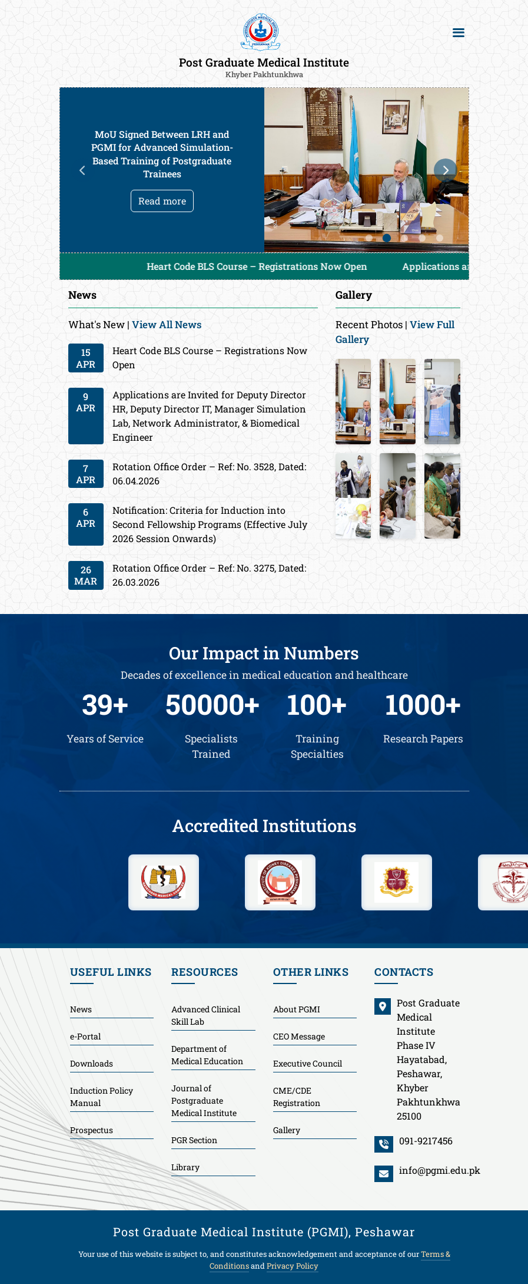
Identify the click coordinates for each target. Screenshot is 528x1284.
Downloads (91, 1063)
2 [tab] (386, 238)
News (81, 1009)
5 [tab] (439, 238)
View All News (167, 324)
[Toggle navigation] (458, 32)
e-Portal (85, 1036)
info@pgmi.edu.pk (439, 1170)
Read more (162, 200)
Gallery (286, 1130)
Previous (83, 170)
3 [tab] (404, 238)
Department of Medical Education (207, 1055)
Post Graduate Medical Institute (264, 66)
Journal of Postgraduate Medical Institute (204, 1100)
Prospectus (91, 1130)
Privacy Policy (292, 1265)
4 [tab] (422, 238)
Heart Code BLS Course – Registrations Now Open (271, 266)
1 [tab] (369, 238)
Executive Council (307, 1063)
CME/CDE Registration (296, 1096)
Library (185, 1167)
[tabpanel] (264, 170)
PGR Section (194, 1140)
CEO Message (299, 1036)
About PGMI (296, 1009)
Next (445, 170)
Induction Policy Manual (101, 1096)
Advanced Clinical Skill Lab (205, 1015)
